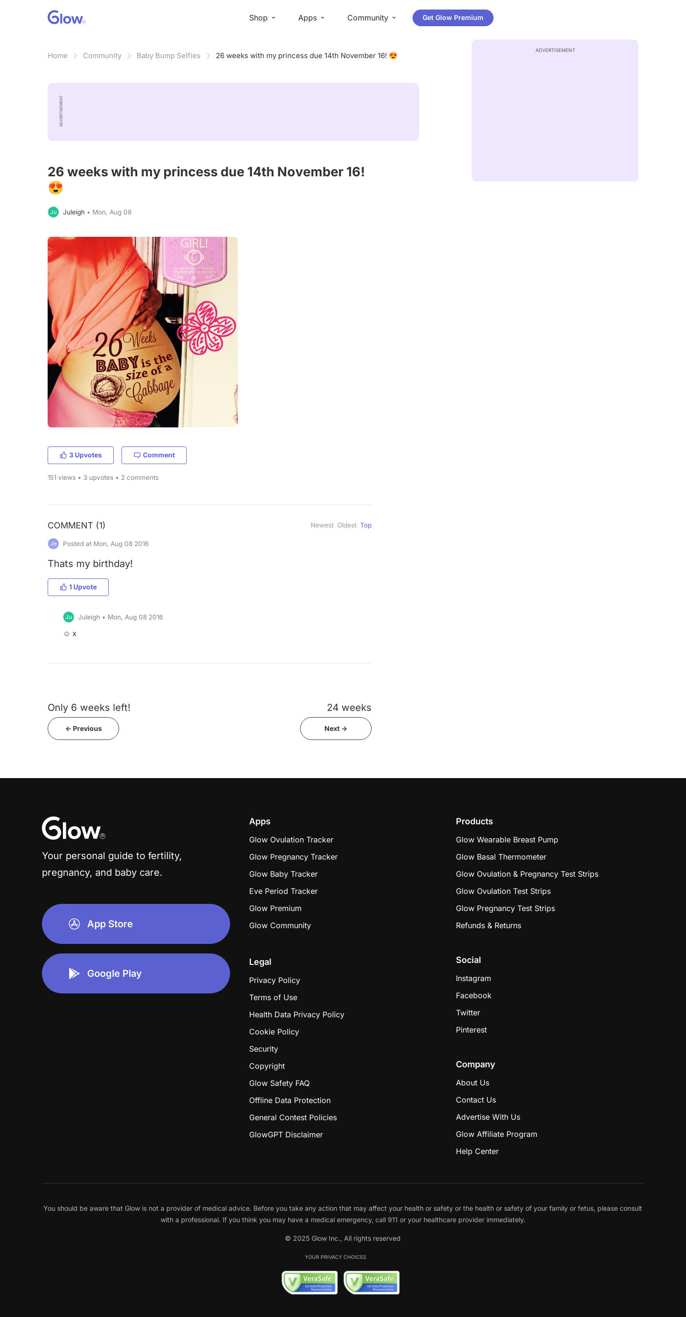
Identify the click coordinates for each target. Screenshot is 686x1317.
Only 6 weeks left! (89, 707)
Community (102, 55)
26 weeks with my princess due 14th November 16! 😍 (307, 55)
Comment (154, 455)
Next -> (335, 728)
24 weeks (349, 707)
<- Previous (83, 728)
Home (58, 55)
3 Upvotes (81, 455)
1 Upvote (78, 587)
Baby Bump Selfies (169, 55)
